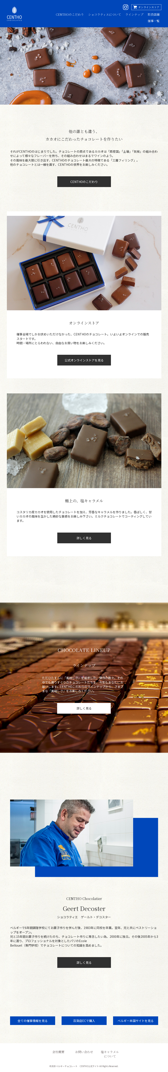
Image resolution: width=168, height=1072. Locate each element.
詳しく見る (84, 538)
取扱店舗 (154, 14)
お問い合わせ (84, 1052)
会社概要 (58, 1052)
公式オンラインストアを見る (84, 360)
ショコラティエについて (104, 14)
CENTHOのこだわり (70, 14)
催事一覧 (154, 21)
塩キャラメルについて (110, 1054)
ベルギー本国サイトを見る (136, 1021)
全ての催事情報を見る (33, 1021)
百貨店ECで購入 (84, 1021)
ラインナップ (134, 14)
